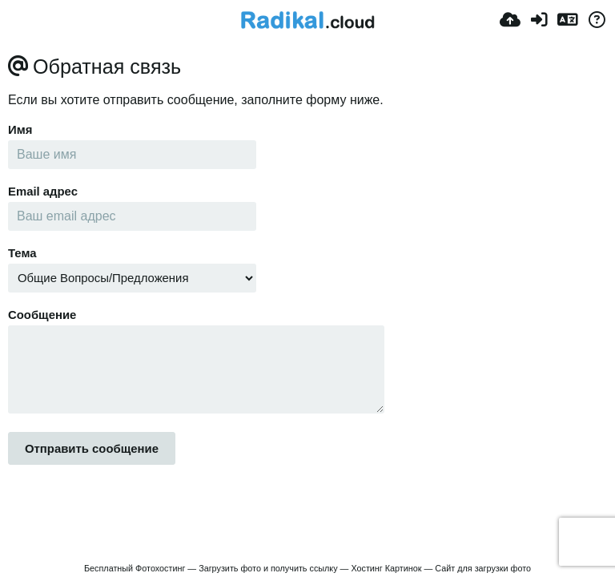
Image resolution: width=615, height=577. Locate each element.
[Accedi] (539, 20)
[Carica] (510, 20)
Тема (22, 253)
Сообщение (42, 315)
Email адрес (43, 191)
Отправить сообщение (92, 448)
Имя (20, 129)
